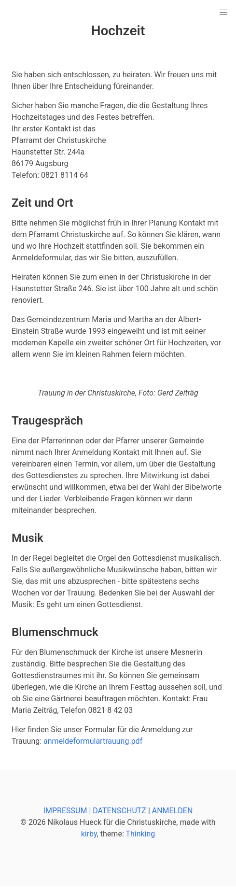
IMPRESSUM (65, 810)
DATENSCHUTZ (119, 810)
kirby (89, 833)
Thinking (140, 833)
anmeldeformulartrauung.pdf (92, 741)
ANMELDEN (172, 810)
